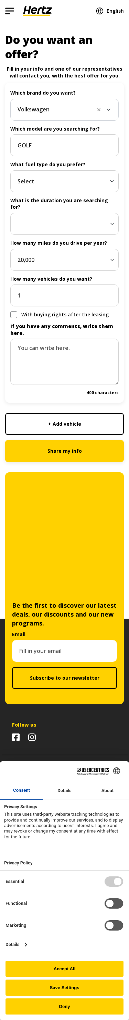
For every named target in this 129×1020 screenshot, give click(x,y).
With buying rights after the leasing (65, 314)
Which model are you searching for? (55, 128)
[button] (101, 109)
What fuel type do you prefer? (47, 164)
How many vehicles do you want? (51, 279)
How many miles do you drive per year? (58, 243)
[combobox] (64, 109)
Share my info (64, 451)
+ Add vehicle (64, 424)
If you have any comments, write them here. (61, 329)
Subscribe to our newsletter (64, 678)
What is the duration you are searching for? (59, 203)
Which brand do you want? (43, 92)
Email (18, 634)
